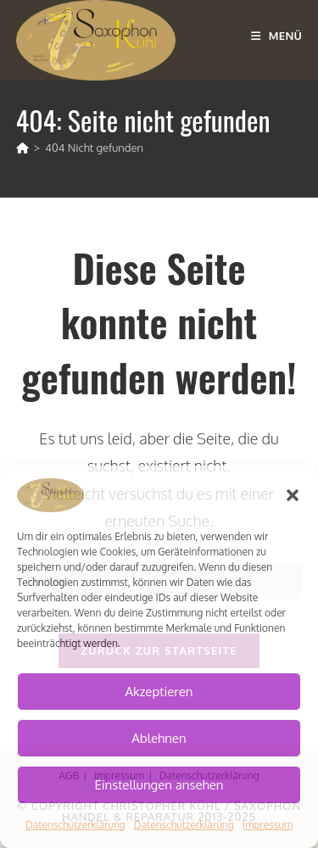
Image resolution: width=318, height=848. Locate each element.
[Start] (22, 147)
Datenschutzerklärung (75, 824)
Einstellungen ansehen (158, 785)
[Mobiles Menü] (276, 35)
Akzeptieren (159, 691)
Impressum (268, 824)
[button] (292, 495)
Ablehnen (158, 738)
